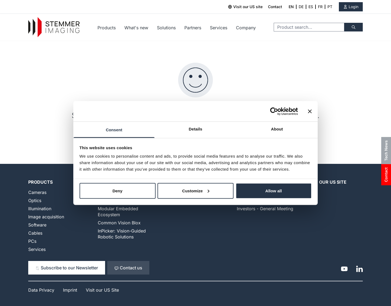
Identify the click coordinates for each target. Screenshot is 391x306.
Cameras (37, 192)
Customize (195, 190)
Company (246, 27)
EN (291, 6)
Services (218, 27)
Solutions (166, 27)
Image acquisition (46, 216)
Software (37, 225)
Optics (34, 200)
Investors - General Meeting (265, 208)
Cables (35, 233)
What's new (136, 27)
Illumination (39, 208)
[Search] (353, 27)
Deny (117, 190)
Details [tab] (195, 129)
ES (310, 6)
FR (320, 6)
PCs (32, 241)
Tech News (386, 150)
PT (329, 6)
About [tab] (277, 129)
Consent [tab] (114, 129)
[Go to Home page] (54, 27)
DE (301, 6)
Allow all (273, 190)
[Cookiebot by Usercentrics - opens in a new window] (274, 111)
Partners (192, 27)
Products (106, 27)
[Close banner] (310, 111)
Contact (275, 6)
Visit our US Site (326, 182)
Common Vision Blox (119, 222)
